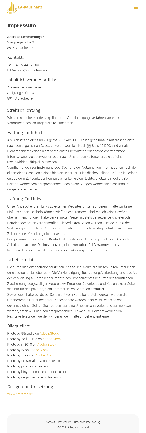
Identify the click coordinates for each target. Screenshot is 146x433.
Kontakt (50, 422)
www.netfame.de (20, 394)
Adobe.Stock (49, 333)
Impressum (64, 422)
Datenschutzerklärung (87, 422)
